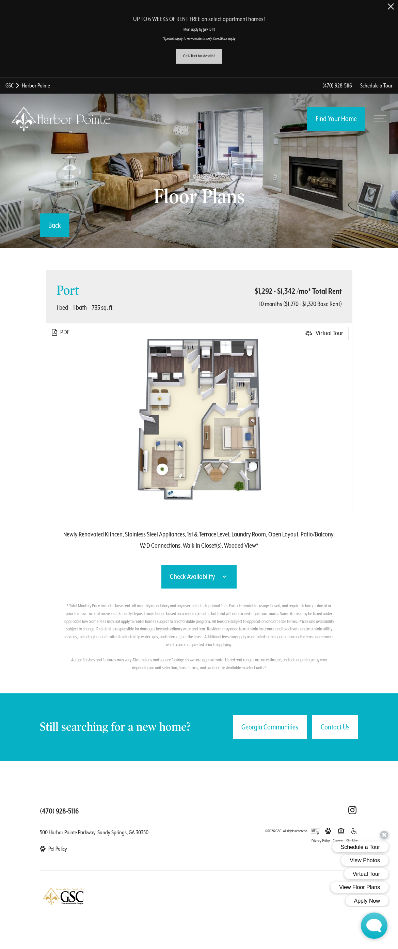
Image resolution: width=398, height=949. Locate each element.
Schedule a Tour (376, 85)
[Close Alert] (391, 6)
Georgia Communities (269, 727)
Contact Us (335, 727)
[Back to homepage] (61, 118)
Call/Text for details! (198, 56)
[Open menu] (380, 119)
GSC (9, 85)
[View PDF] (60, 332)
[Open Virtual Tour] (324, 333)
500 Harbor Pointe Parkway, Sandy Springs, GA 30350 (94, 832)
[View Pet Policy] (53, 848)
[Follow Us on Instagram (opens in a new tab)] (352, 810)
